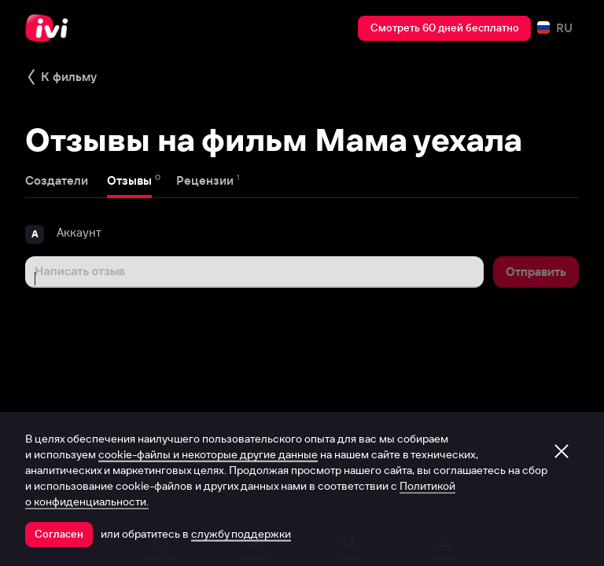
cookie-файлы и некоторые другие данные (208, 454)
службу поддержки (241, 533)
